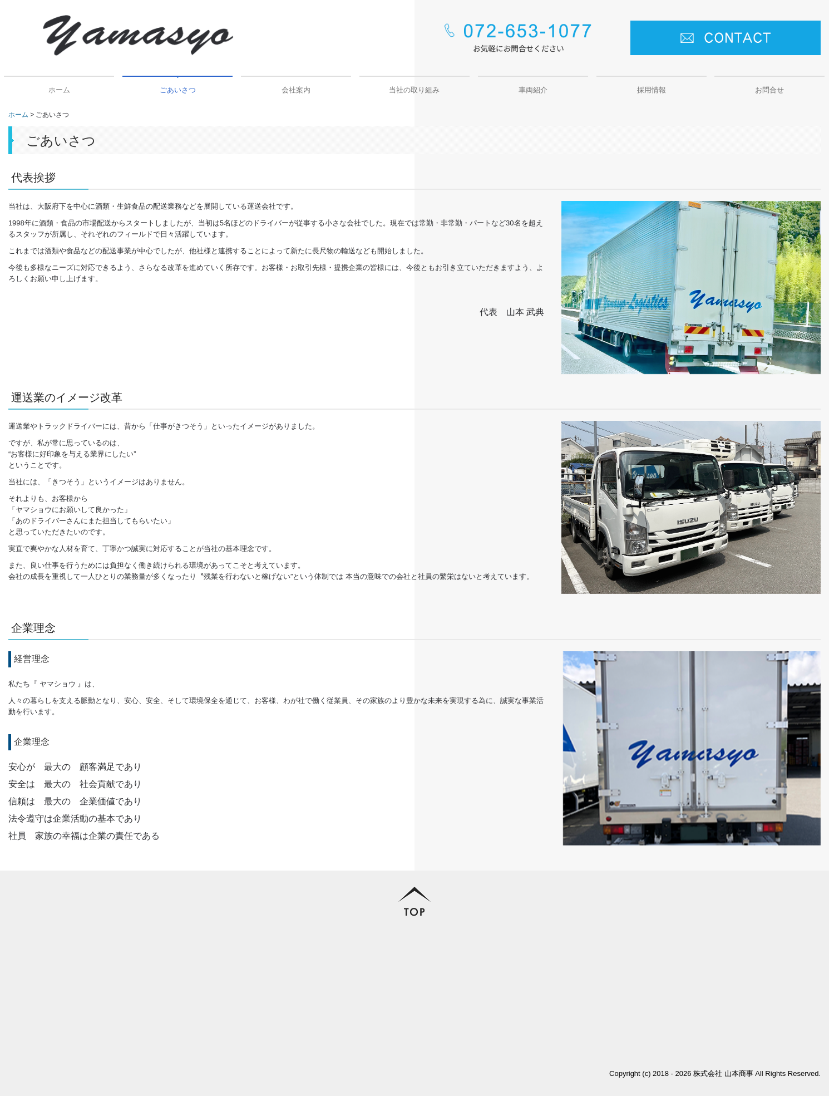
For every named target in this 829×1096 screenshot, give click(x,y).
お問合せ (769, 90)
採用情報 (651, 90)
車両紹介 (533, 90)
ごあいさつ (178, 90)
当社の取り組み (414, 90)
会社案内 (296, 90)
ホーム (59, 90)
